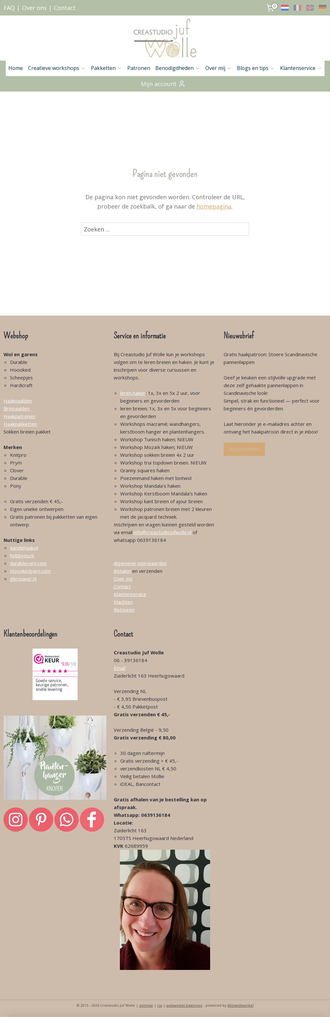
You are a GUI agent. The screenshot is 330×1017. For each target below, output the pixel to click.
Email (119, 668)
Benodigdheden (177, 68)
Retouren (124, 609)
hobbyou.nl (22, 555)
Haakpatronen (19, 416)
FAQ (9, 8)
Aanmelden (244, 449)
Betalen (122, 571)
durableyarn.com (28, 563)
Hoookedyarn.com (30, 571)
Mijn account (163, 84)
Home (15, 68)
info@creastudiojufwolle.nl (162, 532)
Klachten (123, 602)
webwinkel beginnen (184, 1005)
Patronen (138, 68)
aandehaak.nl (24, 547)
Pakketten (106, 68)
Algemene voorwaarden (140, 563)
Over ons (34, 8)
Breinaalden (17, 408)
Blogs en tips (256, 68)
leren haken (133, 393)
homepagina (214, 206)
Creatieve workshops (57, 68)
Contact (65, 8)
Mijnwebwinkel (241, 1005)
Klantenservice (301, 68)
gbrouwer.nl (23, 578)
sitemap (146, 1005)
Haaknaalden (18, 400)
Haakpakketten (20, 424)
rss (159, 1005)
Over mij (218, 68)
